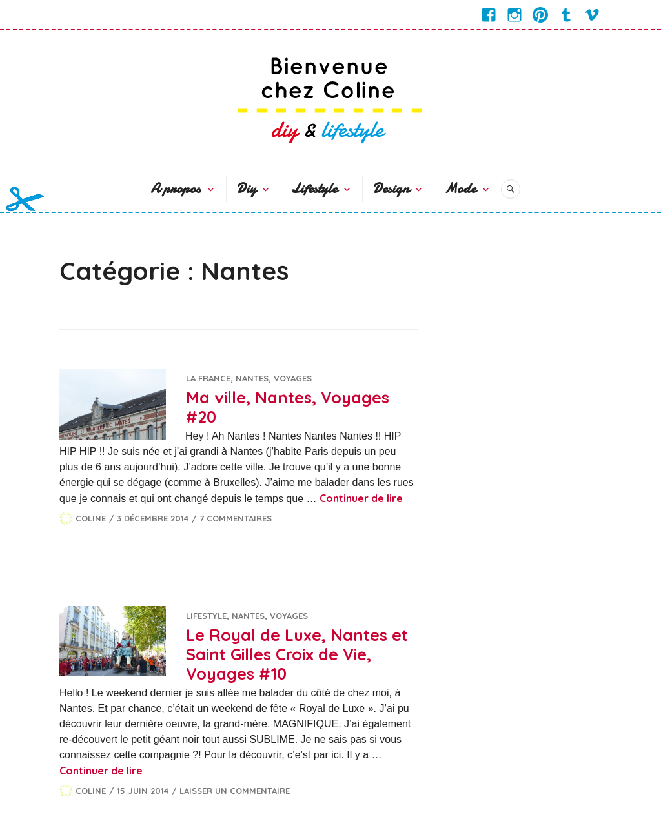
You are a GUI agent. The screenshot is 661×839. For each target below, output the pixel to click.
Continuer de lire (361, 498)
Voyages (293, 378)
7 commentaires (235, 518)
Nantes (252, 378)
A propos (175, 188)
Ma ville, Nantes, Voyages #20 (287, 407)
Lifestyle (314, 188)
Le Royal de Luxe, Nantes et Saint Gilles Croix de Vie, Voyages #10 (297, 654)
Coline (91, 518)
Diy (246, 188)
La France (208, 378)
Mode (460, 188)
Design (390, 188)
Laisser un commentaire (234, 790)
